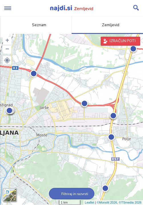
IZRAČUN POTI (123, 41)
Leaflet (89, 202)
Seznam (35, 25)
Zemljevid (107, 25)
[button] (7, 60)
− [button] (7, 49)
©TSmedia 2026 (130, 202)
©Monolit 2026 (107, 202)
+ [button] (7, 41)
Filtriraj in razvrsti (71, 194)
